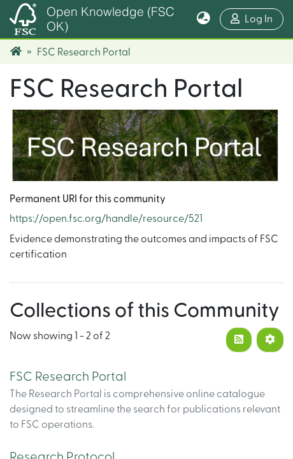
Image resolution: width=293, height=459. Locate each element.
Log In (257, 17)
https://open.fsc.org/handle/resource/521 (106, 219)
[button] (203, 19)
